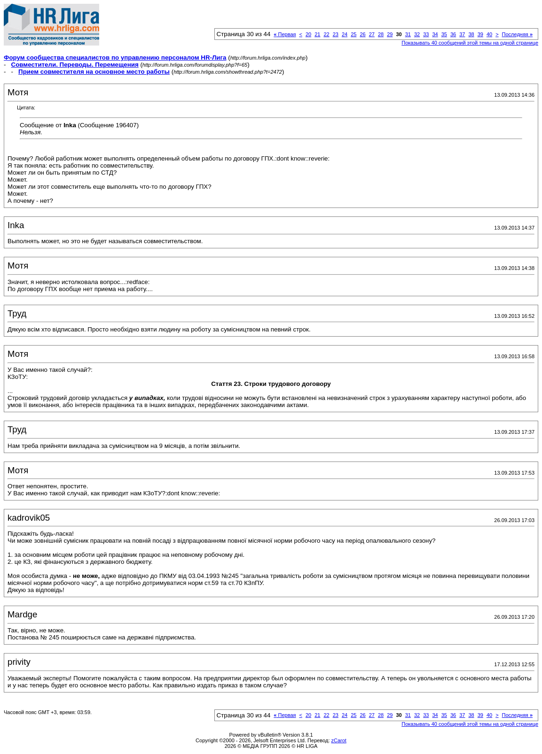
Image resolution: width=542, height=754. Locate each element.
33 (426, 34)
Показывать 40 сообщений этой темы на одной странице (469, 43)
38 (471, 34)
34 (435, 34)
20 (308, 34)
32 (417, 34)
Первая (285, 34)
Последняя (517, 34)
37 (462, 34)
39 (480, 34)
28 (381, 34)
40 (489, 34)
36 (453, 34)
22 (326, 34)
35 (444, 34)
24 (344, 34)
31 (408, 34)
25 (353, 34)
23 (335, 34)
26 (362, 34)
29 (390, 34)
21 (317, 34)
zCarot (338, 740)
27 (372, 34)
